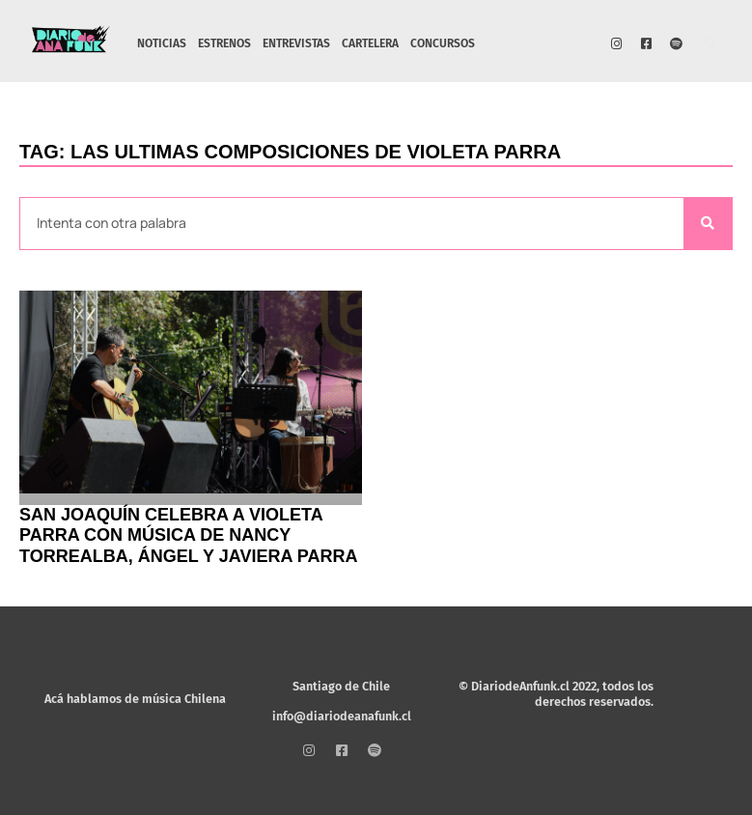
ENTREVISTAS (296, 43)
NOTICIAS (161, 43)
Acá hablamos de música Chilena (135, 698)
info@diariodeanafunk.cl (341, 716)
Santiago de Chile (341, 686)
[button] (711, 46)
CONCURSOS (442, 43)
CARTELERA (370, 43)
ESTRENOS (224, 43)
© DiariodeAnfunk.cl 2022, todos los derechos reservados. (556, 694)
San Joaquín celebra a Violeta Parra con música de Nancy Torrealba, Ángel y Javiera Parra (188, 535)
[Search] (707, 223)
